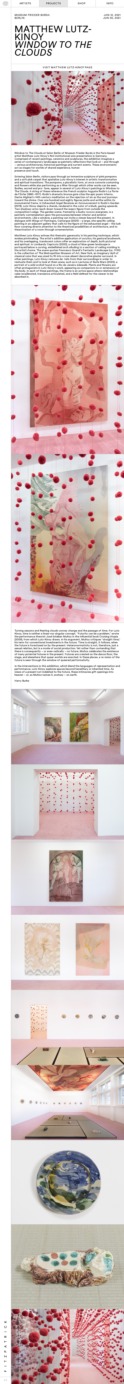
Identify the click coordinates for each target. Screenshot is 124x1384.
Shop (82, 3)
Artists (25, 3)
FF (5, 1380)
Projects (53, 3)
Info (109, 3)
